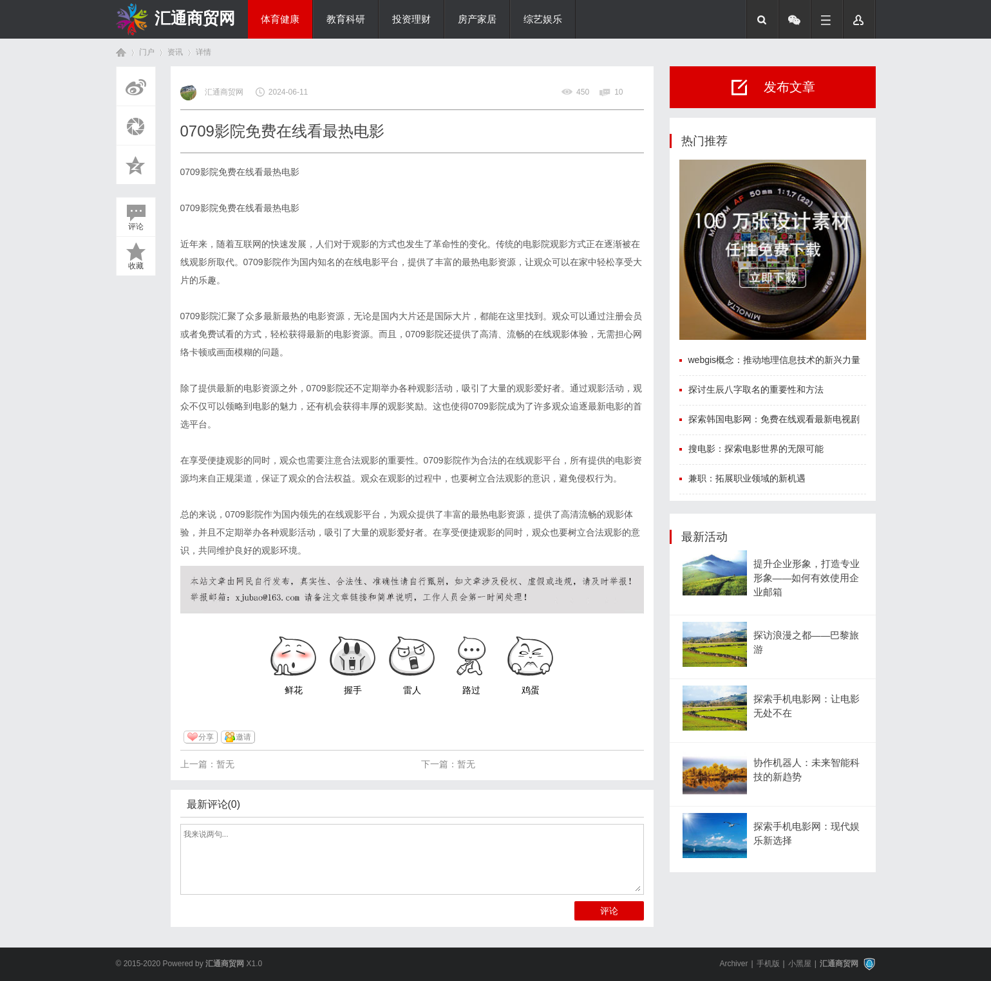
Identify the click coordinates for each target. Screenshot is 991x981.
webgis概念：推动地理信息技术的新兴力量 (774, 360)
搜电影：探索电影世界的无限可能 (756, 449)
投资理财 (411, 19)
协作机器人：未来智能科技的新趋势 (806, 770)
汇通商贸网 (195, 18)
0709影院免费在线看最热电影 (239, 172)
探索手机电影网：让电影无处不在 (806, 706)
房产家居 (477, 19)
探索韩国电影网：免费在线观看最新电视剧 (774, 419)
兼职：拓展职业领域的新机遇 (747, 478)
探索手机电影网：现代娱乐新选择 (806, 833)
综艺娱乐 (543, 19)
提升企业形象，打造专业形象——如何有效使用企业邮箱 (806, 578)
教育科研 (345, 19)
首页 (121, 52)
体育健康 (280, 19)
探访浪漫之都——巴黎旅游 (806, 642)
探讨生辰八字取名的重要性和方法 (756, 389)
